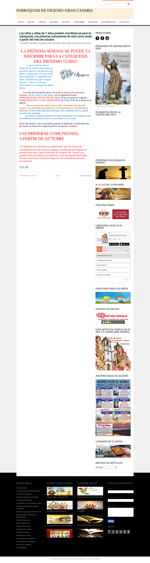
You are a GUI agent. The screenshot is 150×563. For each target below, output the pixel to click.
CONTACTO (124, 22)
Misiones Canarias (23, 532)
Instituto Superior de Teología (27, 497)
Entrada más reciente (28, 176)
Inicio (58, 176)
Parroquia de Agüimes (24, 500)
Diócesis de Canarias (24, 494)
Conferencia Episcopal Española (28, 491)
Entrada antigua (85, 176)
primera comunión (84, 43)
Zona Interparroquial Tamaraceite (28, 512)
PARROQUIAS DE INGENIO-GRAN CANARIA (54, 10)
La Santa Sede (21, 488)
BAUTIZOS (53, 22)
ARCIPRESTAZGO (108, 22)
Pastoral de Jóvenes (23, 526)
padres (74, 43)
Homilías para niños (23, 535)
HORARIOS (92, 22)
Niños (68, 43)
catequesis (33, 43)
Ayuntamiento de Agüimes (25, 542)
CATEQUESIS (78, 22)
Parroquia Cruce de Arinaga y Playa (29, 503)
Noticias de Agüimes (23, 545)
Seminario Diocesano (24, 529)
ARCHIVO (66, 22)
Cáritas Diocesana (23, 520)
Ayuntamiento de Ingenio (25, 538)
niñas (64, 43)
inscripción (57, 43)
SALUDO (31, 22)
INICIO (21, 22)
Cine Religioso (21, 548)
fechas (49, 43)
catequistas (42, 43)
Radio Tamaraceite (23, 523)
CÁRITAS (42, 22)
